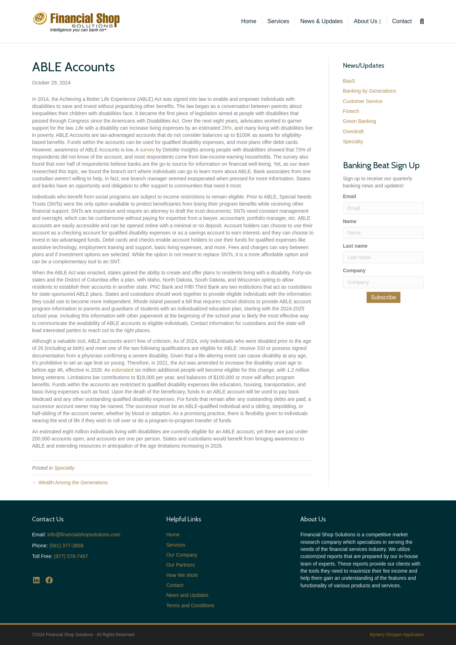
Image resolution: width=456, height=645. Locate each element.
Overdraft (353, 131)
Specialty (64, 468)
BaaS (349, 81)
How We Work (182, 575)
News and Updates (187, 595)
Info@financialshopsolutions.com (83, 534)
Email (349, 196)
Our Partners (180, 565)
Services (278, 21)
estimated (123, 370)
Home (248, 21)
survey (147, 150)
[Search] (420, 21)
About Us (365, 21)
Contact (402, 21)
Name (350, 221)
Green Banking (359, 121)
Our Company (181, 555)
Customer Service (363, 101)
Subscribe (383, 297)
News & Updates (321, 21)
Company (354, 270)
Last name (355, 246)
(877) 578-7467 (71, 556)
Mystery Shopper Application (397, 634)
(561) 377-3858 (66, 545)
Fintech (351, 111)
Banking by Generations (369, 91)
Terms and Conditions (190, 605)
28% (227, 128)
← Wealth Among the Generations (70, 482)
